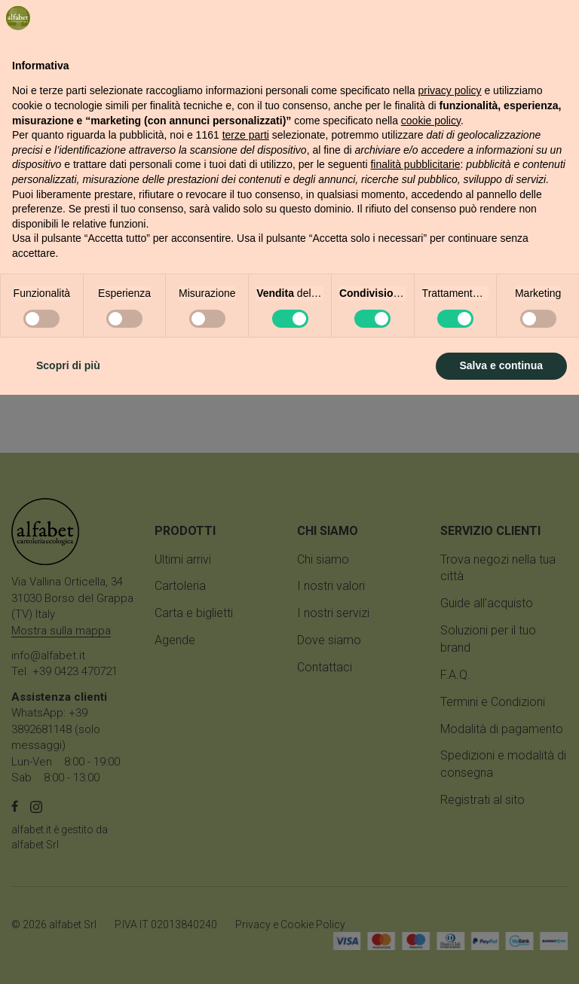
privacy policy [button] (450, 680)
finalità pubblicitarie (415, 754)
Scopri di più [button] (68, 955)
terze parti (245, 724)
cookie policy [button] (431, 710)
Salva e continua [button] (501, 955)
